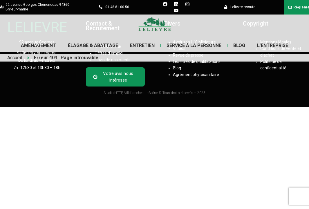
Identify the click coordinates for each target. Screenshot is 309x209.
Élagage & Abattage (93, 45)
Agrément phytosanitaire (196, 74)
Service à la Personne (194, 45)
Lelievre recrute (242, 7)
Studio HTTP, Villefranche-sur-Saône (131, 93)
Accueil (14, 57)
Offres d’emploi (109, 53)
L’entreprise (272, 45)
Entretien (142, 45)
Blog (239, 45)
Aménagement (38, 45)
